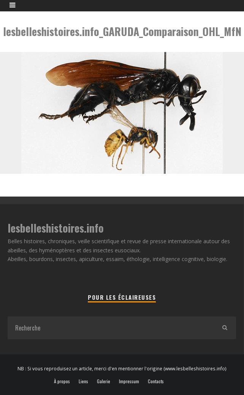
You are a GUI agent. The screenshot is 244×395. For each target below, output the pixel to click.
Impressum (129, 381)
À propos (62, 381)
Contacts (156, 381)
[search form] (110, 327)
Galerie (103, 381)
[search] (224, 327)
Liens (83, 381)
